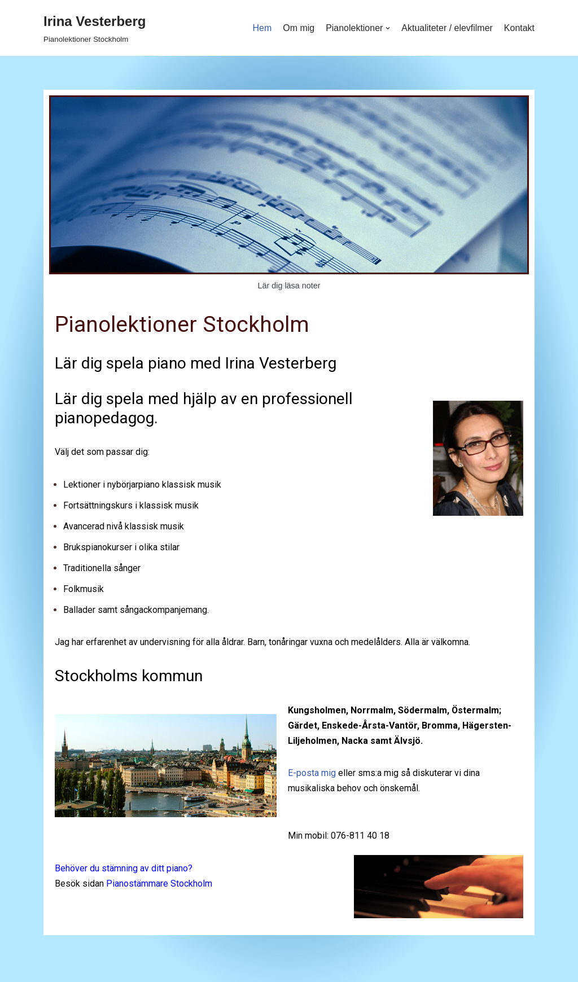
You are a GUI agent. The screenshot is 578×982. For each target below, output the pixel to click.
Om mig (298, 28)
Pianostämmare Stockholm (159, 884)
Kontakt (519, 28)
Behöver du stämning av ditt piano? (123, 868)
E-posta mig (312, 773)
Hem (262, 28)
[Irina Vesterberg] (94, 28)
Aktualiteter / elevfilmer (447, 28)
